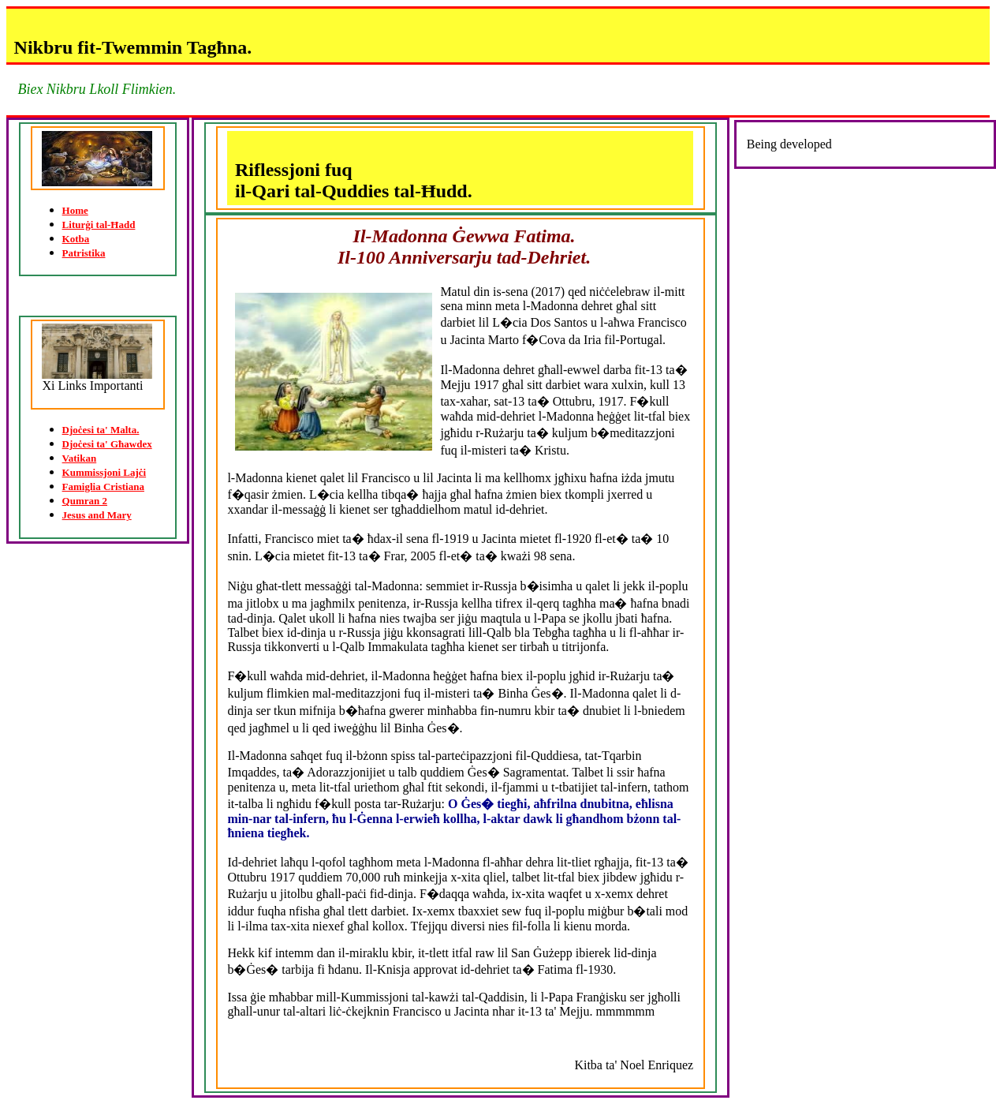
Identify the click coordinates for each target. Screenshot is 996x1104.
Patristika (84, 253)
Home (75, 210)
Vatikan (79, 458)
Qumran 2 (84, 501)
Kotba (76, 239)
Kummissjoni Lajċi (104, 472)
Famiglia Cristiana (103, 486)
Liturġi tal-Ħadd (99, 224)
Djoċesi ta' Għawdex (107, 444)
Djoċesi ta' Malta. (101, 430)
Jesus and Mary (97, 515)
